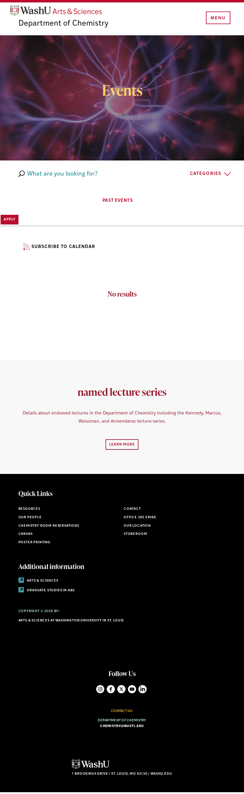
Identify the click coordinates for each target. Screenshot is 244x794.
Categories (205, 175)
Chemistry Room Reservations (48, 527)
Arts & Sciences (38, 582)
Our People (30, 519)
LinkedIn (142, 691)
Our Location (137, 527)
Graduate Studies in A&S (46, 591)
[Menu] (216, 18)
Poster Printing (34, 544)
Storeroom (135, 535)
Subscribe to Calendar (57, 248)
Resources (29, 510)
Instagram (100, 691)
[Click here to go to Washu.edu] (90, 769)
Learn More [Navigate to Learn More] (122, 446)
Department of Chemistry (64, 25)
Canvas (25, 535)
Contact (132, 510)
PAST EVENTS (122, 202)
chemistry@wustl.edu (122, 727)
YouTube (132, 691)
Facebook (111, 691)
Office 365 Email (140, 519)
